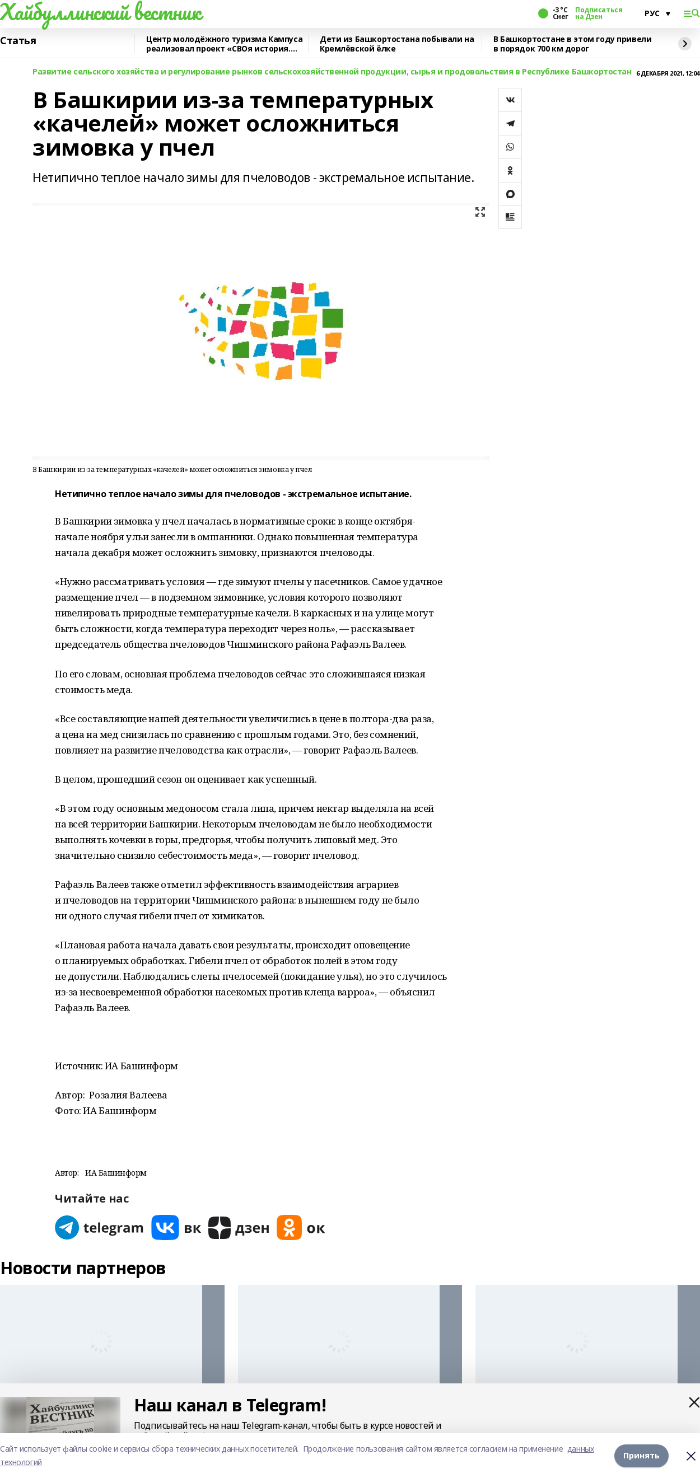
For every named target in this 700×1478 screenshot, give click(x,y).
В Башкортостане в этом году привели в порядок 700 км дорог (572, 44)
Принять (641, 1455)
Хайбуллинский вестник (100, 12)
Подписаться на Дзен (598, 13)
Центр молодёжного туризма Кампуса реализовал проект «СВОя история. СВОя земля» (224, 44)
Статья (18, 41)
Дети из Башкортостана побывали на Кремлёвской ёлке (397, 44)
